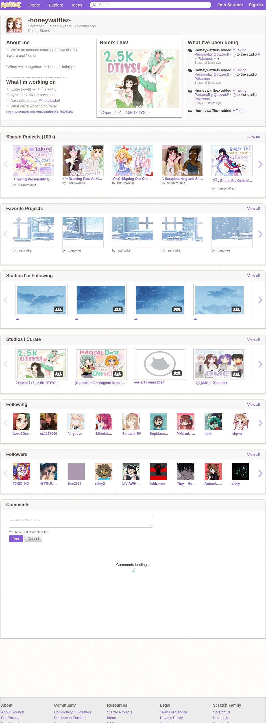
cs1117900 (48, 434)
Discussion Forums (69, 718)
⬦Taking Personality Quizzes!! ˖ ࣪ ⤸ (221, 52)
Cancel (33, 539)
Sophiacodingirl (159, 434)
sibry (236, 484)
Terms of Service (173, 712)
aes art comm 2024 (149, 382)
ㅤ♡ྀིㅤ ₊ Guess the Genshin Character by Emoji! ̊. (232, 181)
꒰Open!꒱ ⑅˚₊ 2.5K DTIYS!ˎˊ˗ (125, 112)
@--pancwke (48, 100)
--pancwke (24, 250)
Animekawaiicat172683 (213, 484)
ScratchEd (221, 712)
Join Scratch (230, 4)
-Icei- (208, 434)
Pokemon (202, 78)
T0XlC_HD (21, 484)
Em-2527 (74, 484)
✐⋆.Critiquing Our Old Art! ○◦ (132, 179)
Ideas (77, 5)
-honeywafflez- (207, 50)
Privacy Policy (171, 718)
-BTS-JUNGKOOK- (49, 484)
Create (33, 5)
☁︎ (17, 319)
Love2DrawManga (22, 434)
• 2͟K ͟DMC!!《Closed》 (211, 383)
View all (253, 137)
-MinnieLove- (104, 434)
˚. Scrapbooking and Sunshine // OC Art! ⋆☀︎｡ (182, 179)
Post (16, 539)
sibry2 (100, 484)
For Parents (10, 718)
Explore (56, 5)
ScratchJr (220, 718)
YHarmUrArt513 (186, 434)
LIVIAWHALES (131, 484)
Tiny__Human (186, 484)
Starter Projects (119, 712)
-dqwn (237, 434)
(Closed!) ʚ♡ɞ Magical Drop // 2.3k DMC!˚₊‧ (100, 383)
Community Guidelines (72, 712)
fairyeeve (74, 434)
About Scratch (12, 712)
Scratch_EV (131, 434)
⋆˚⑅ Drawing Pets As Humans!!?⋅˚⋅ (83, 179)
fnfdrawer (157, 484)
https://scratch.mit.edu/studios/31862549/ (39, 112)
